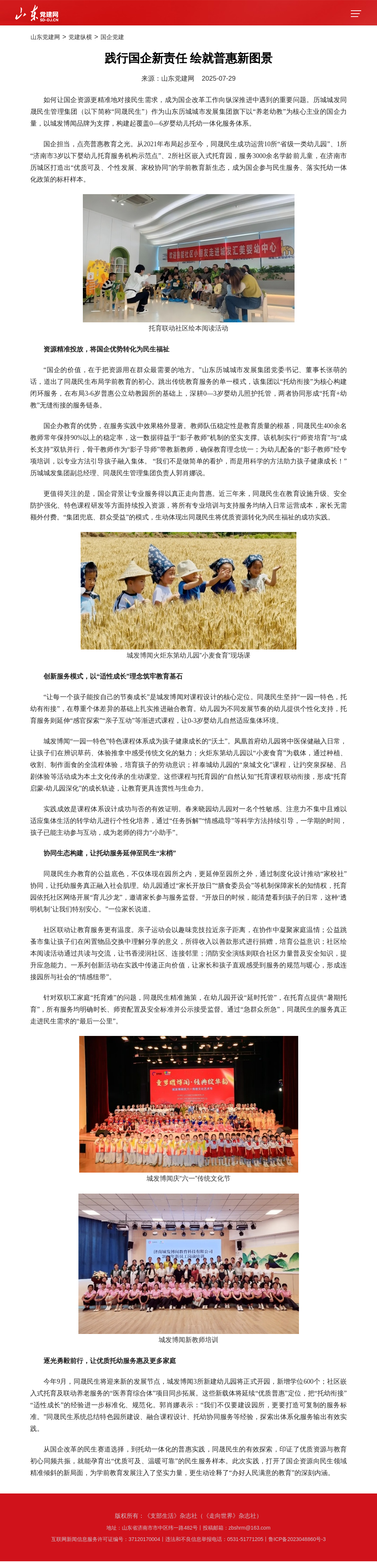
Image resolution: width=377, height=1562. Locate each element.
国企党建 (127, 37)
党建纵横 (90, 37)
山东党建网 (48, 37)
